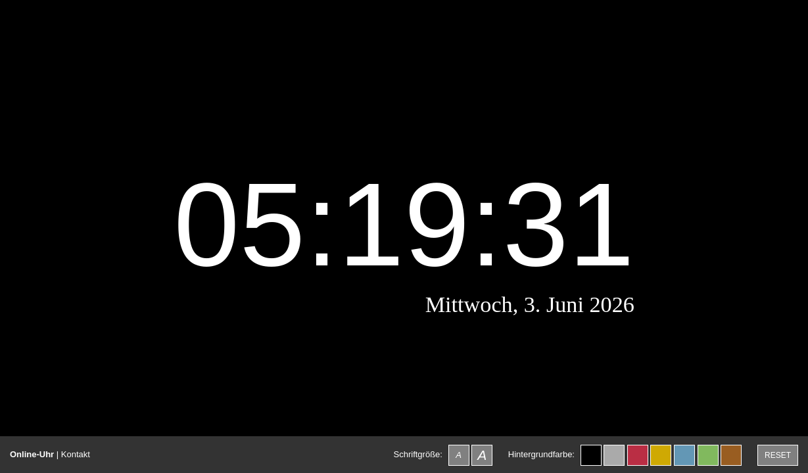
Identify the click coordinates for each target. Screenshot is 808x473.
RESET (778, 455)
